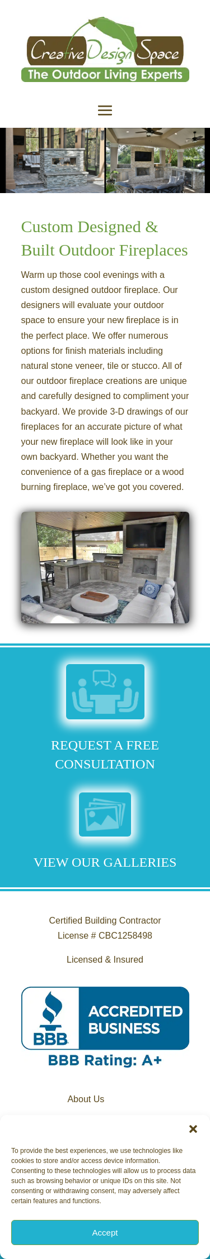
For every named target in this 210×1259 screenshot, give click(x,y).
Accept (105, 1232)
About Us (85, 1099)
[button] (193, 1129)
